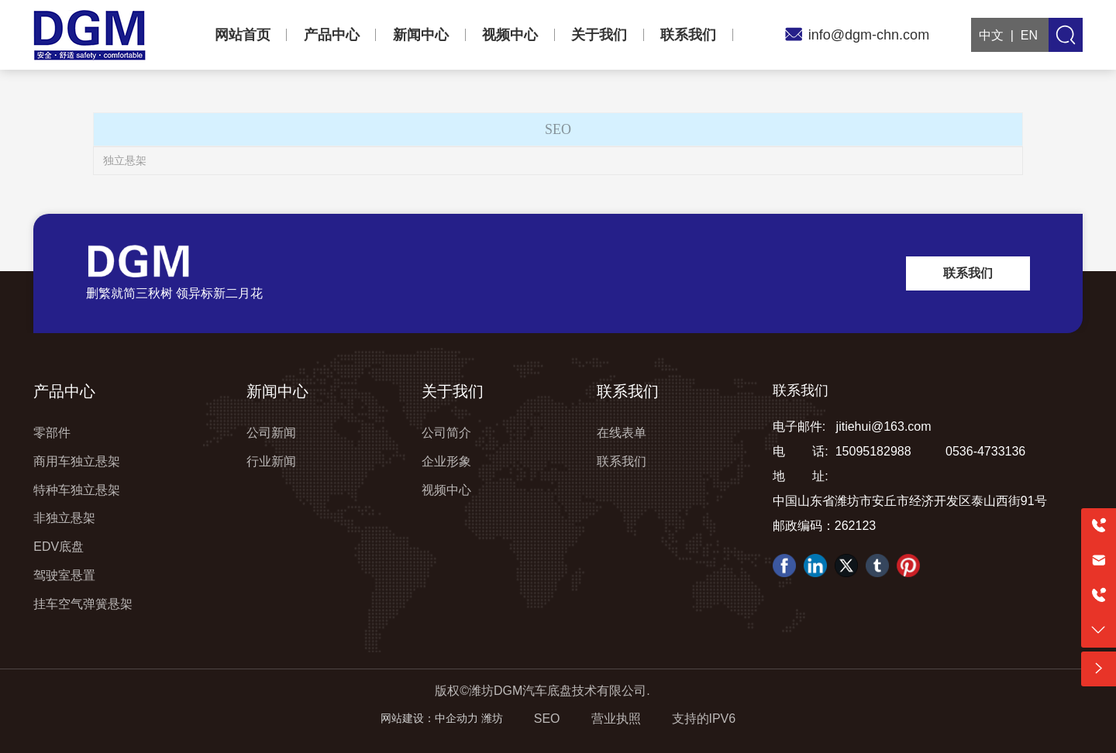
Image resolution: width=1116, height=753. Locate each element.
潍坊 (492, 718)
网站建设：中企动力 (429, 718)
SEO (547, 718)
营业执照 (616, 718)
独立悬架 (124, 160)
